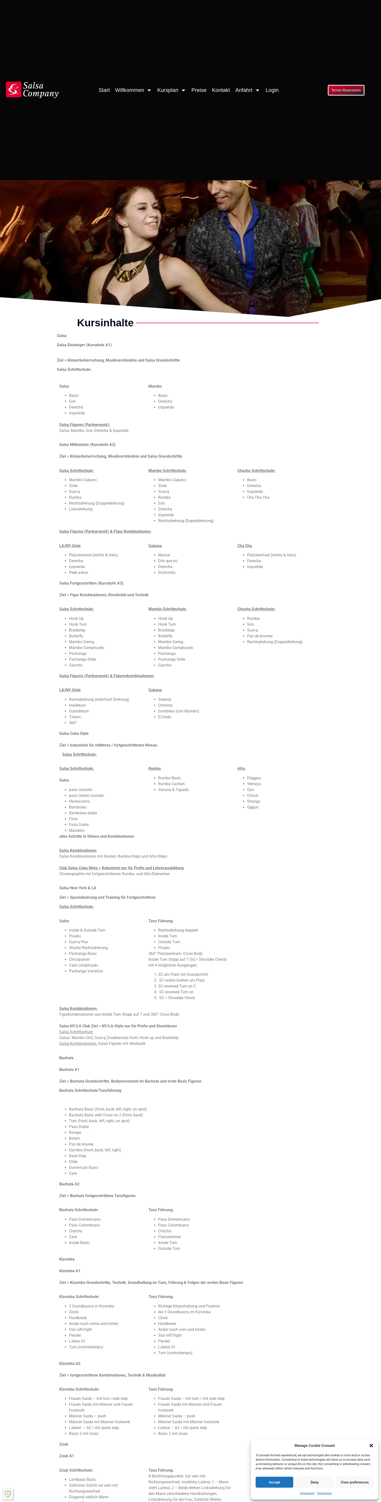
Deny (315, 1482)
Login (272, 90)
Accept (274, 1482)
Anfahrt (247, 90)
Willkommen (133, 90)
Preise (199, 90)
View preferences (355, 1482)
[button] (371, 1445)
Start (104, 90)
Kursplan (171, 90)
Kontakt (221, 90)
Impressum (307, 1493)
